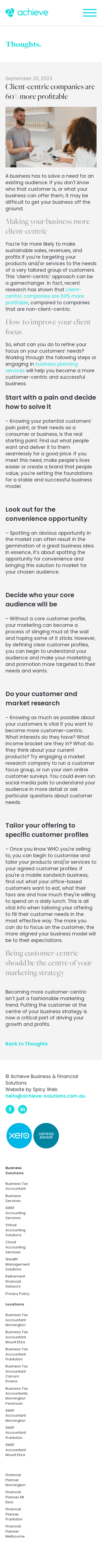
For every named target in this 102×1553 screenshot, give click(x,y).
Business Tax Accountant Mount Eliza (16, 1337)
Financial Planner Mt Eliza (14, 1497)
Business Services (13, 1198)
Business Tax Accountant (16, 1186)
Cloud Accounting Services (15, 1247)
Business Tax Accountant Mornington (16, 1320)
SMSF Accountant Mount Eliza (15, 1449)
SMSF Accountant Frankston (15, 1432)
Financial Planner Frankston (14, 1514)
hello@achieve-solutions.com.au (45, 1096)
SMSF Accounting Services (15, 1213)
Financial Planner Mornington (15, 1480)
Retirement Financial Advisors (15, 1281)
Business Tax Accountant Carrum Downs (16, 1374)
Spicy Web (45, 1089)
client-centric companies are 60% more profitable (44, 296)
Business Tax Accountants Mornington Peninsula (16, 1396)
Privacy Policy (17, 1293)
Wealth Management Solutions (17, 1264)
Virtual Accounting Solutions (15, 1230)
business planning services (41, 367)
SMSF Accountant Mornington (15, 1415)
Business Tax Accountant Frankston (16, 1354)
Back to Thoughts (26, 1044)
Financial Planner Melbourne (15, 1531)
